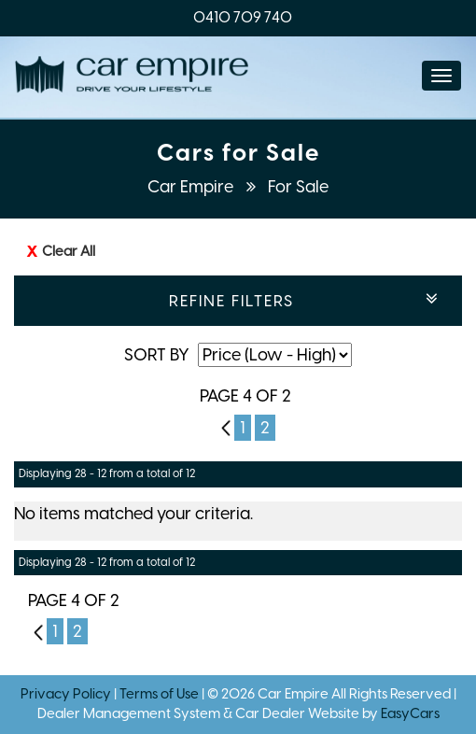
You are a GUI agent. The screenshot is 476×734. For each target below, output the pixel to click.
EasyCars (410, 713)
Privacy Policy (67, 693)
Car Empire (192, 186)
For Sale (298, 186)
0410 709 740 (242, 17)
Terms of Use (160, 693)
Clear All (68, 251)
